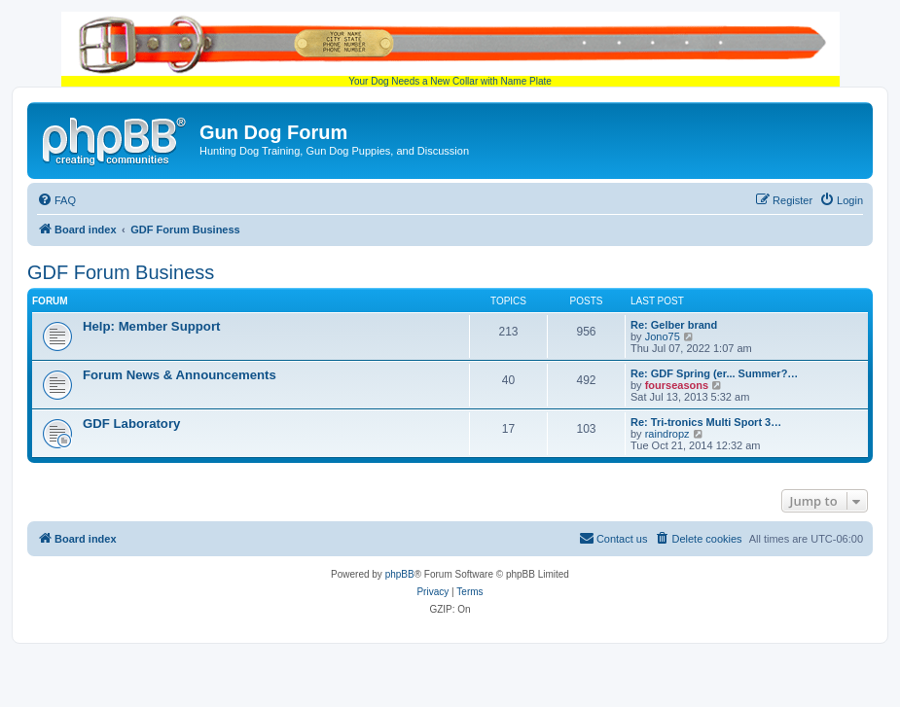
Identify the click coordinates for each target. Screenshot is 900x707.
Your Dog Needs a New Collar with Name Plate (450, 49)
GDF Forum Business (120, 272)
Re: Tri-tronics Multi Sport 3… (705, 422)
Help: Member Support (151, 326)
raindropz (667, 434)
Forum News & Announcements (179, 375)
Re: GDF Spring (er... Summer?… (714, 373)
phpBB (399, 574)
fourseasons (676, 385)
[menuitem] (56, 200)
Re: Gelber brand (673, 325)
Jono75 (662, 336)
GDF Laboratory (131, 423)
